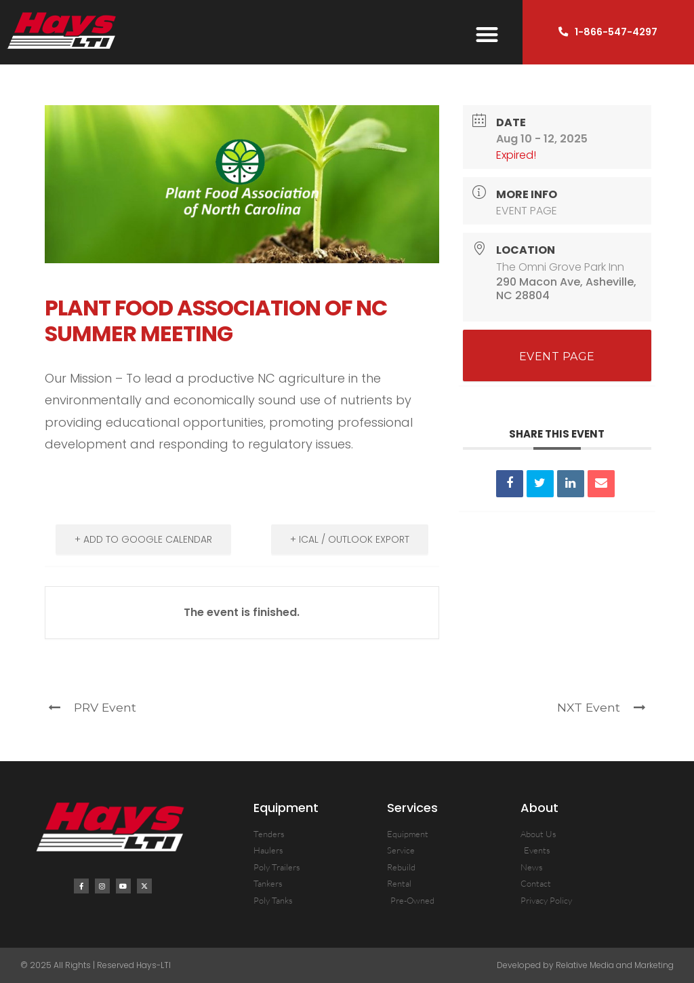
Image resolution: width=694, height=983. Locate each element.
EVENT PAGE (526, 210)
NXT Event (601, 707)
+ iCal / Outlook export (349, 539)
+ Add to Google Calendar (143, 539)
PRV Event (92, 707)
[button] (488, 35)
